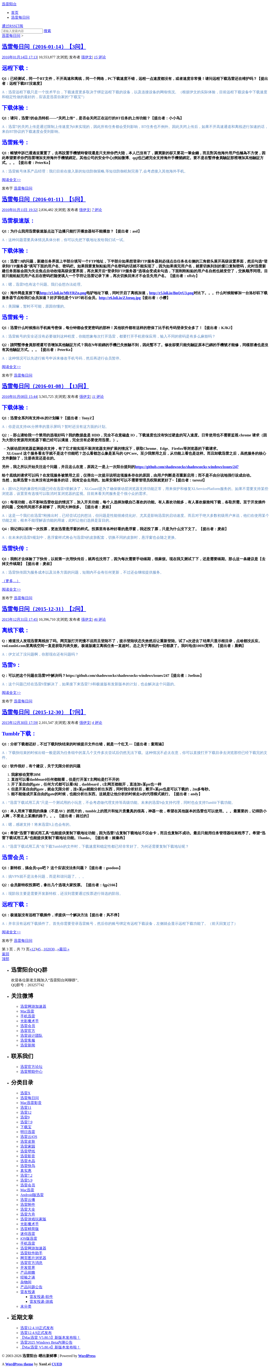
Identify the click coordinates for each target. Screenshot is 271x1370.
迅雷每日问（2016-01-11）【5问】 (44, 199)
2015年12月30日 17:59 (19, 723)
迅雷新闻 (27, 1045)
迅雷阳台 (9, 4)
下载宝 (25, 1127)
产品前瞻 (27, 1272)
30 (53, 949)
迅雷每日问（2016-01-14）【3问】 (44, 47)
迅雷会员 (27, 1026)
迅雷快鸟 (27, 1166)
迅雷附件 (27, 1205)
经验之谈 (27, 1277)
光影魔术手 (29, 1021)
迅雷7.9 (26, 1122)
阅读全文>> (11, 180)
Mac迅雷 (27, 1011)
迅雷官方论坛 (31, 1067)
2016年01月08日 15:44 (19, 397)
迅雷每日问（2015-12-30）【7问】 (44, 712)
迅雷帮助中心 (31, 1072)
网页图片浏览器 (33, 1258)
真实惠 (25, 1171)
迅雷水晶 (27, 1161)
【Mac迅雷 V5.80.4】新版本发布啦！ (50, 1347)
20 (49, 949)
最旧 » (64, 949)
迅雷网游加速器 (33, 1006)
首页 (14, 13)
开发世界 (27, 1268)
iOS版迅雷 (28, 1238)
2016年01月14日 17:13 (19, 57)
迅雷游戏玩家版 (33, 1219)
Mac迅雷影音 (31, 1103)
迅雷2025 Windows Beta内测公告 (46, 1342)
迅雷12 (25, 1112)
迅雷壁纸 (27, 1151)
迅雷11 (25, 1108)
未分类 (25, 1306)
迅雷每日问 (20, 17)
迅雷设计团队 (31, 1035)
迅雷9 (25, 1117)
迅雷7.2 (26, 1175)
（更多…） (11, 581)
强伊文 (86, 57)
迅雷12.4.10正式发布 (37, 1328)
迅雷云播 (27, 1200)
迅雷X (25, 1093)
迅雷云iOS (28, 1137)
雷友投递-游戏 (41, 1301)
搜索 (47, 31)
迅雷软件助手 (31, 1253)
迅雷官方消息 (31, 1263)
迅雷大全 (27, 1209)
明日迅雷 (27, 1132)
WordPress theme (19, 1364)
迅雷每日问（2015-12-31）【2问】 (44, 609)
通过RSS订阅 (12, 26)
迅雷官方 (27, 1031)
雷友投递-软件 (41, 1297)
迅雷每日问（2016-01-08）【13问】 (45, 386)
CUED (57, 1364)
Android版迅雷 (32, 1195)
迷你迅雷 (27, 1234)
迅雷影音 (27, 1156)
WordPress (86, 1356)
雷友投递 (27, 1292)
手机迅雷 (27, 1016)
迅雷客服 (27, 1040)
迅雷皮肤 (27, 1141)
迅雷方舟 (27, 1214)
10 (45, 949)
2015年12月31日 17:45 (19, 619)
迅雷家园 (27, 1146)
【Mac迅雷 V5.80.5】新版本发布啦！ (50, 1338)
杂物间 (25, 1282)
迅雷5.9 (26, 1180)
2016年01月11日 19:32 (19, 210)
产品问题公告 (31, 1287)
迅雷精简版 (29, 1229)
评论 (100, 57)
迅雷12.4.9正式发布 (36, 1333)
